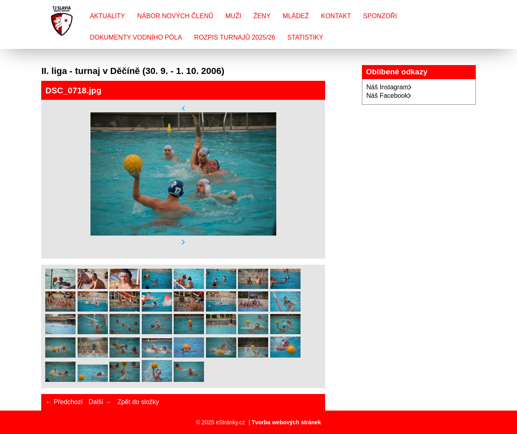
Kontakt (336, 16)
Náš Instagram (389, 87)
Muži (233, 16)
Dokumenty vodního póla (136, 37)
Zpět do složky (138, 401)
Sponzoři (380, 16)
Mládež (296, 16)
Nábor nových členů (175, 16)
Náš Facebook (388, 95)
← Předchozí (63, 401)
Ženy (262, 16)
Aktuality (107, 16)
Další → (99, 401)
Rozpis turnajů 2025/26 (234, 37)
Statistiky (305, 37)
